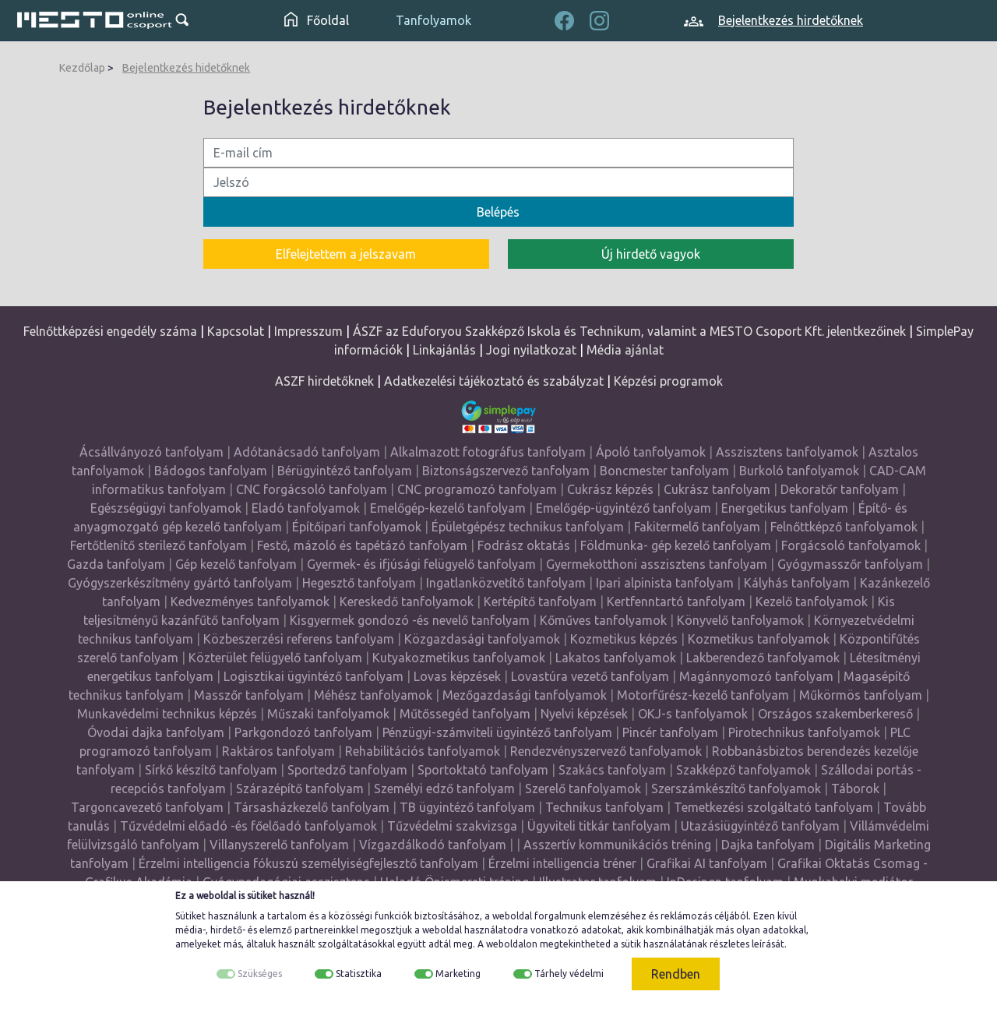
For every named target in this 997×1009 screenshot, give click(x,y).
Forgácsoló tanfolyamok (851, 545)
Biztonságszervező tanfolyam (506, 471)
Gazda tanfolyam (116, 564)
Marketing (458, 973)
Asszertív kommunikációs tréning (617, 845)
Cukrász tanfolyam (717, 489)
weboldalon (511, 944)
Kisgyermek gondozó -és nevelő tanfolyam (410, 620)
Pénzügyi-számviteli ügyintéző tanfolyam (497, 732)
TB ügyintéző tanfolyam (467, 807)
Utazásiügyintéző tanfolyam (760, 826)
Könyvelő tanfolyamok (740, 620)
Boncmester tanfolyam (664, 471)
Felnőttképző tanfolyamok (844, 527)
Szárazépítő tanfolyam (300, 788)
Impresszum (308, 331)
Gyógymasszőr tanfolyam (850, 564)
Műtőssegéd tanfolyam (465, 714)
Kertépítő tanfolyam (540, 601)
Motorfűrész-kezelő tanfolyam (703, 695)
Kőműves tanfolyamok (603, 620)
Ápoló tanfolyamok (651, 452)
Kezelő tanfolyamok (812, 601)
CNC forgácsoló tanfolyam (311, 489)
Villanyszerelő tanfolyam (279, 845)
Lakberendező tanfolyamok (763, 658)
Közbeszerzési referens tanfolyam (298, 639)
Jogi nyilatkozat (531, 350)
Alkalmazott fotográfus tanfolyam (488, 452)
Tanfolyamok (433, 20)
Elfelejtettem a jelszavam (346, 254)
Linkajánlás (444, 350)
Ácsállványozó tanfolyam (151, 452)
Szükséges (260, 973)
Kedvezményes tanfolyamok (250, 601)
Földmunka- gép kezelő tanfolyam (675, 545)
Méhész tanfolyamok (373, 695)
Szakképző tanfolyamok (743, 770)
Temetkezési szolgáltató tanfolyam (773, 807)
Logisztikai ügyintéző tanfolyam (313, 676)
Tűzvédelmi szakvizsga (452, 826)
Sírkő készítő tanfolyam (211, 770)
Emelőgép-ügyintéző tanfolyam (623, 508)
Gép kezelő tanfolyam (236, 564)
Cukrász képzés (610, 489)
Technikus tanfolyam (604, 807)
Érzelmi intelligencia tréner (562, 863)
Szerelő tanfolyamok (583, 788)
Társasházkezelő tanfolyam (313, 807)
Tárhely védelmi (569, 973)
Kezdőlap (82, 68)
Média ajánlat (625, 350)
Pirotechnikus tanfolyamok (804, 732)
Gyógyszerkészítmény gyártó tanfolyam (180, 583)
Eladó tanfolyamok (306, 508)
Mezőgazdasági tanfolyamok (524, 695)
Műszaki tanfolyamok (328, 714)
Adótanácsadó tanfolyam (307, 452)
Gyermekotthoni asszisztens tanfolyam (656, 564)
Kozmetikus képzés (624, 639)
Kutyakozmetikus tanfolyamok (458, 658)
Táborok (855, 788)
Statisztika (359, 973)
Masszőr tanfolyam (249, 695)
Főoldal (316, 20)
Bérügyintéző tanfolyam (344, 471)
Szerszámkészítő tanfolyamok (736, 788)
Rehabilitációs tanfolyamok (422, 751)
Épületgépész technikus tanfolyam (528, 527)
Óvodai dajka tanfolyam (155, 732)
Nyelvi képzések (584, 714)
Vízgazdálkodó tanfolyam (432, 845)
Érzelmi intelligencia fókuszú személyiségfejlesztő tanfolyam (308, 863)
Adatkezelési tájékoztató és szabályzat (494, 381)
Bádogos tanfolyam (210, 471)
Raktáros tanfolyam (278, 751)
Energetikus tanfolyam (784, 508)
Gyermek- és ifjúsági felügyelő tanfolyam (421, 564)
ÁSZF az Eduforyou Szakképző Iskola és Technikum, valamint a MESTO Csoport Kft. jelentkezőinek (629, 331)
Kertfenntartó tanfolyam (676, 601)
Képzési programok (668, 381)
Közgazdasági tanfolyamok (482, 639)
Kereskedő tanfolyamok (407, 601)
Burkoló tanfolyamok (799, 471)
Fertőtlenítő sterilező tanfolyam (158, 545)
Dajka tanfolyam (768, 845)
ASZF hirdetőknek (324, 381)
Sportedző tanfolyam (347, 770)
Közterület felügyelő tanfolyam (275, 658)
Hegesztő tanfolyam (359, 583)
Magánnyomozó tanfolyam (756, 676)
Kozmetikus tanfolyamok (759, 639)
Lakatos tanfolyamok (615, 658)
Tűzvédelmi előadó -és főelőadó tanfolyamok (248, 826)
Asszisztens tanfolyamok (787, 452)
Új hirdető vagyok (650, 254)
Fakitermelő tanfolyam (697, 527)
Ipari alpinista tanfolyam (665, 583)
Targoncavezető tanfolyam (147, 807)
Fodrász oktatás (523, 545)
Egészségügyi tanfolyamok (165, 508)
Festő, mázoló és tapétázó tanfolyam (362, 545)
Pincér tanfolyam (670, 732)
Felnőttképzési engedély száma (110, 331)
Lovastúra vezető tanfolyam (590, 676)
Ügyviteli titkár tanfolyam (599, 826)
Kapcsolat (235, 331)
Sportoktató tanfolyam (482, 770)
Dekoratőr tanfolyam (839, 489)
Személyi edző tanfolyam (444, 788)
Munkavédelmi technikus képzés (167, 714)
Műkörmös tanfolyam (860, 695)
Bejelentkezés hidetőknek (186, 68)
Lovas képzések (457, 676)
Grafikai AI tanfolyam (706, 863)
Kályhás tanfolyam (797, 583)
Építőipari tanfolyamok (356, 527)
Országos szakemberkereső (835, 714)
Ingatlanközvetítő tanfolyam (506, 583)
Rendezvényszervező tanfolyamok (606, 751)
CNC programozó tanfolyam (477, 489)
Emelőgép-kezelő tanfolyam (448, 508)
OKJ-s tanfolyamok (693, 714)
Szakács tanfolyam (612, 770)
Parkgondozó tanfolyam (303, 732)
